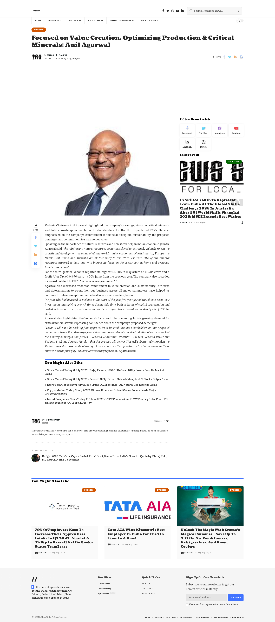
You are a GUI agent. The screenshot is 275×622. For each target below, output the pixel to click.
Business (39, 30)
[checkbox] (187, 604)
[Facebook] (163, 11)
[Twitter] (168, 11)
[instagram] (173, 11)
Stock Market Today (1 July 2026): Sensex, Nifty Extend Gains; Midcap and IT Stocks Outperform (107, 379)
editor (50, 55)
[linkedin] (182, 11)
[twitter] (167, 421)
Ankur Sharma (53, 420)
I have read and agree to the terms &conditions (213, 604)
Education (233, 164)
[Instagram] (220, 131)
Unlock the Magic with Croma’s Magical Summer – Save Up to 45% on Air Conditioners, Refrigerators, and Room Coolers (210, 538)
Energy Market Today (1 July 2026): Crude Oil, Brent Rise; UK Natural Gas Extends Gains (102, 385)
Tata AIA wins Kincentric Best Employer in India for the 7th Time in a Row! (136, 534)
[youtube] (177, 11)
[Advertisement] (137, 91)
